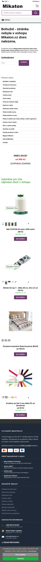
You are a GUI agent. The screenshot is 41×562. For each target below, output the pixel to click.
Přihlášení (36, 1)
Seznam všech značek (10, 122)
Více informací (32, 551)
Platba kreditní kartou (9, 112)
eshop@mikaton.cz (12, 536)
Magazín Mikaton (8, 136)
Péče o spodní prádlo (9, 125)
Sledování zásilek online (10, 108)
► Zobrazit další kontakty (10, 542)
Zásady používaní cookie (10, 132)
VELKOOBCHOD (8, 139)
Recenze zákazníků (8, 507)
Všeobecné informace (9, 85)
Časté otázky (7, 98)
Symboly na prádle (8, 129)
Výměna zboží (7, 95)
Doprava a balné (8, 105)
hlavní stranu (33, 52)
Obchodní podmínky (9, 88)
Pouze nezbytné (20, 554)
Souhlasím (20, 558)
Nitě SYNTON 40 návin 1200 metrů (20, 229)
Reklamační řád (7, 91)
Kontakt (5, 142)
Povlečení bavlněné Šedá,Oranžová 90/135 (20, 346)
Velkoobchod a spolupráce (11, 513)
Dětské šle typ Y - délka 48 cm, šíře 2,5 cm (20, 288)
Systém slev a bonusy (9, 510)
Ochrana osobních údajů (10, 102)
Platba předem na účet (10, 115)
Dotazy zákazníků (8, 504)
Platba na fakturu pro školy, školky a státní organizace (20, 119)
